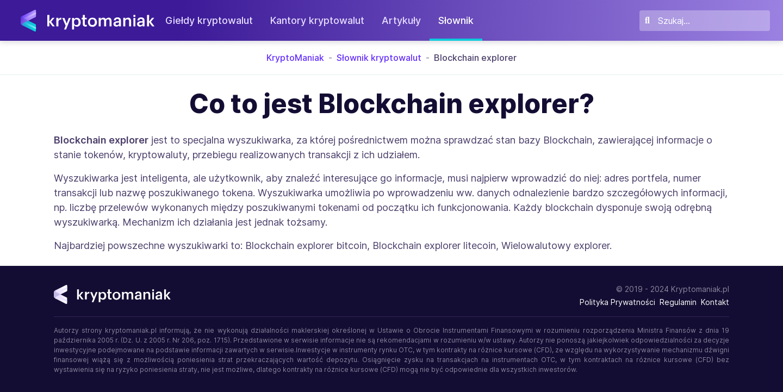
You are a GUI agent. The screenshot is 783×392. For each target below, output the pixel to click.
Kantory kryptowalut (323, 20)
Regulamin (678, 302)
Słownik (462, 20)
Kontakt (715, 302)
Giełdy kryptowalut (215, 20)
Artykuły (407, 20)
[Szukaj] (704, 20)
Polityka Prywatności (617, 302)
